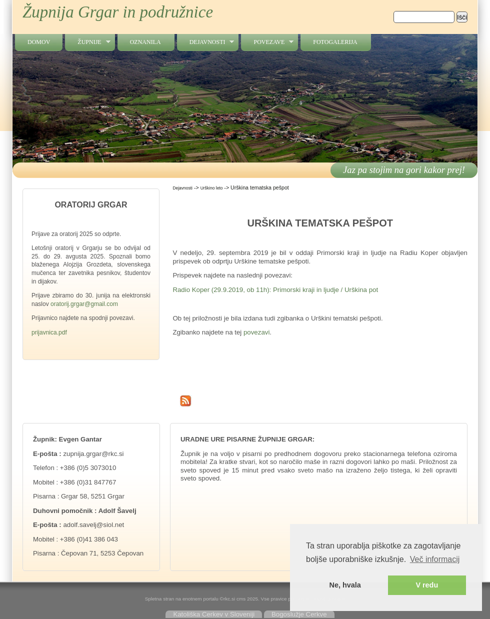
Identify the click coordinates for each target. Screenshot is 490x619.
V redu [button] (427, 585)
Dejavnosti (205, 42)
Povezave (267, 42)
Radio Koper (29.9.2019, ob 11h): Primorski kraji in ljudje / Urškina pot (275, 290)
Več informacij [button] (435, 559)
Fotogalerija (335, 42)
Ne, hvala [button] (345, 585)
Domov (39, 42)
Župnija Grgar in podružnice (117, 12)
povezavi (257, 332)
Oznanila (145, 42)
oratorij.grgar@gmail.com (84, 304)
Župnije (87, 42)
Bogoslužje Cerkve (299, 614)
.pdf (62, 332)
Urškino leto (211, 188)
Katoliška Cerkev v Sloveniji (213, 614)
